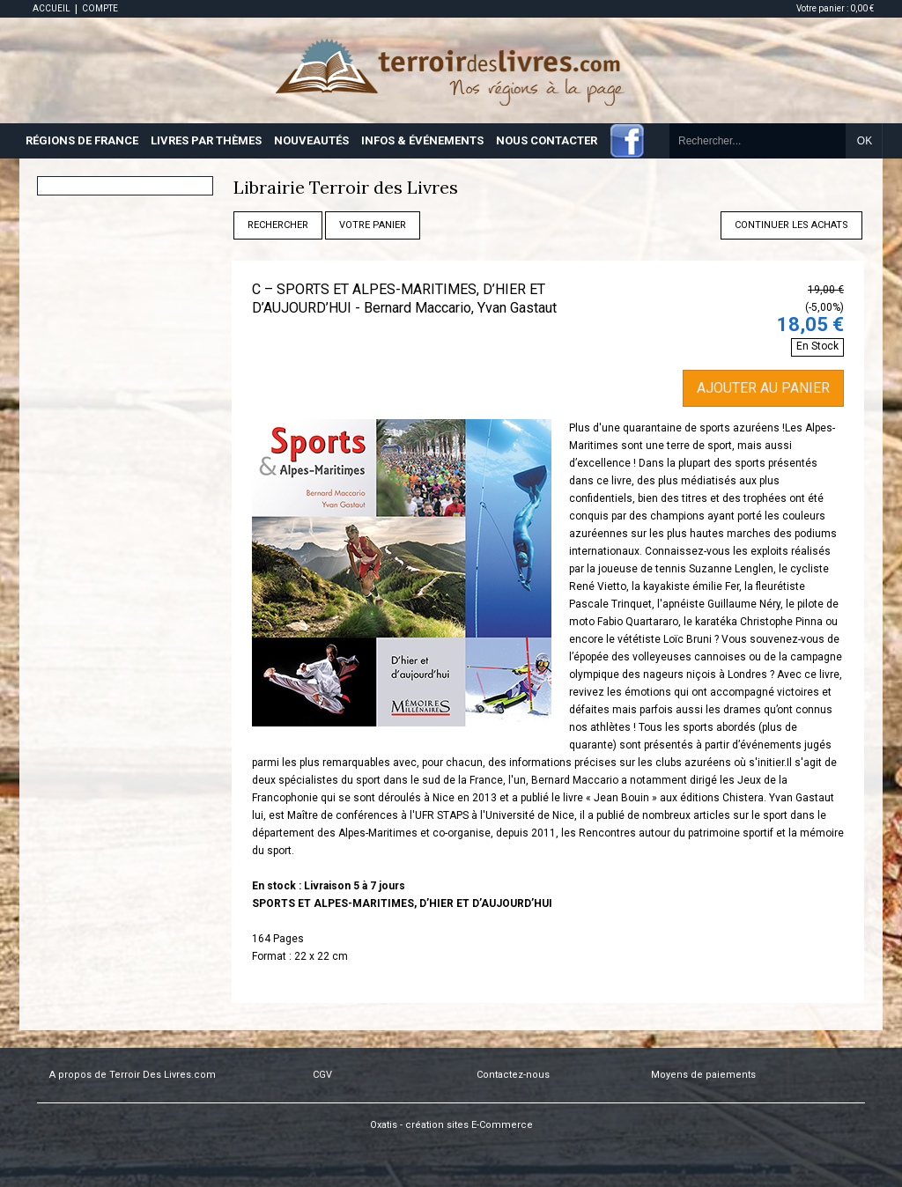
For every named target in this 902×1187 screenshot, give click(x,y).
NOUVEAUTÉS (311, 140)
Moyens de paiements (703, 1074)
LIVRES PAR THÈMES (206, 140)
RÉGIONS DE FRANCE (82, 140)
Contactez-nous (513, 1074)
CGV (322, 1074)
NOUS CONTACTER (546, 140)
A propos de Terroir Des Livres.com (132, 1074)
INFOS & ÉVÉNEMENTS (422, 140)
